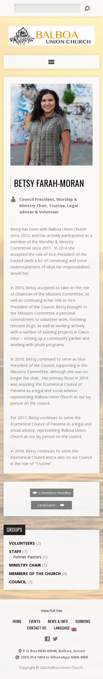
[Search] (47, 8)
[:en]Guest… (51, 505)
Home (17, 621)
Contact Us (36, 628)
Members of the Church (35, 573)
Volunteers (22, 543)
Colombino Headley (51, 492)
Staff (15, 551)
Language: (65, 628)
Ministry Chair (25, 565)
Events (34, 621)
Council (17, 581)
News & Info (58, 621)
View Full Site (51, 610)
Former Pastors (27, 556)
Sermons (82, 621)
